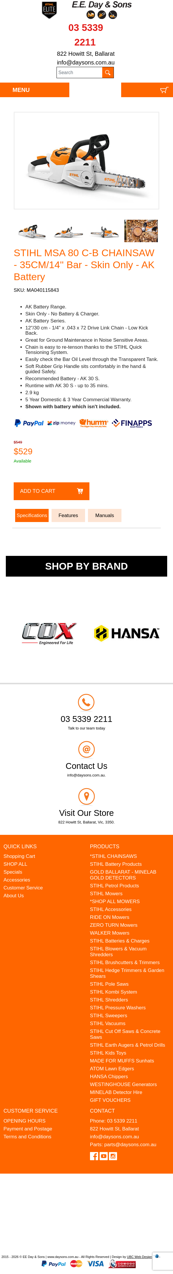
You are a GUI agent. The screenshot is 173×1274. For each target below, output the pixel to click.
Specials (12, 872)
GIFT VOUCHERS (110, 1100)
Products (104, 846)
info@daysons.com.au (85, 62)
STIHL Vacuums (108, 1023)
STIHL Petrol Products (114, 886)
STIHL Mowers (106, 893)
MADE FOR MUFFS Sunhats (122, 1061)
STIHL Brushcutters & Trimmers (125, 962)
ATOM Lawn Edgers (112, 1068)
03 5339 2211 (122, 1121)
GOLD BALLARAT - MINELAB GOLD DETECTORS (123, 875)
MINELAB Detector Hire (116, 1092)
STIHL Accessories (111, 909)
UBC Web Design (139, 1257)
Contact (102, 1111)
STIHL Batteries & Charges (119, 941)
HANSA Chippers (109, 1076)
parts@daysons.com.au (130, 1144)
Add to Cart (37, 491)
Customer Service (23, 888)
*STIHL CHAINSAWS (113, 856)
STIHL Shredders (109, 1000)
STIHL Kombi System (113, 992)
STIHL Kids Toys (108, 1053)
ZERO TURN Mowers (113, 925)
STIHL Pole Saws (109, 984)
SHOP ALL (15, 864)
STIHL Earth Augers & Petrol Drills (127, 1045)
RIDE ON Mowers (109, 917)
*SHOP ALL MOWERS (115, 901)
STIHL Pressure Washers (118, 1008)
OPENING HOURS (24, 1121)
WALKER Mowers (109, 933)
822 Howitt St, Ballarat (86, 53)
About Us (13, 895)
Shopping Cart (19, 856)
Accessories (16, 880)
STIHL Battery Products (116, 864)
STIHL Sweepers (108, 1015)
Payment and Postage (27, 1129)
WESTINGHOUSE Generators (123, 1084)
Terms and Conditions (27, 1136)
